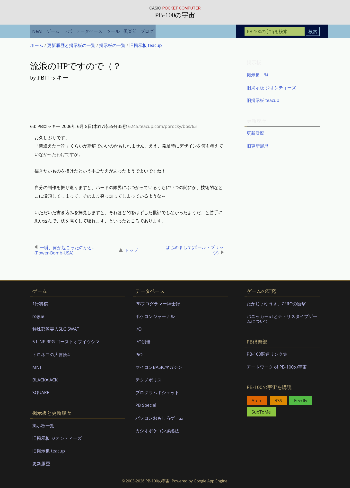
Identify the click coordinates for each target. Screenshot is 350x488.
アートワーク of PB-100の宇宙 (277, 367)
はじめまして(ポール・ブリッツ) (195, 250)
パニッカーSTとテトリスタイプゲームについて (282, 318)
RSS (278, 400)
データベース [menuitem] (89, 31)
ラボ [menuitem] (67, 31)
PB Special (145, 405)
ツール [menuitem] (113, 31)
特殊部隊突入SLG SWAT (55, 329)
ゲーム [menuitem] (53, 31)
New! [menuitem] (37, 31)
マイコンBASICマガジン (158, 367)
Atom (257, 400)
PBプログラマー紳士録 (157, 304)
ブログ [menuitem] (147, 31)
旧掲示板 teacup (263, 100)
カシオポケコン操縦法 (157, 431)
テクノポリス (148, 380)
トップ (128, 250)
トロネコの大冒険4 (51, 354)
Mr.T (37, 367)
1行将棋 (40, 304)
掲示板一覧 (258, 75)
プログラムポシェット (157, 392)
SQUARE (40, 392)
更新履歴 (255, 133)
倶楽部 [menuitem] (130, 31)
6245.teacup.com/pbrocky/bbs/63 (162, 126)
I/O (138, 329)
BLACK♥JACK (45, 380)
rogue (38, 316)
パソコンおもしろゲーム (159, 418)
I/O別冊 (142, 341)
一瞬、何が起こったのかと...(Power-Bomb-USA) (65, 250)
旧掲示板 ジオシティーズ (271, 87)
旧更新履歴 (258, 146)
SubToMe (261, 412)
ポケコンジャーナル (155, 316)
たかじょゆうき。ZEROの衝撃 (276, 304)
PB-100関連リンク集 (267, 354)
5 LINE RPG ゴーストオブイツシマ (66, 341)
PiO (138, 354)
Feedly (300, 400)
